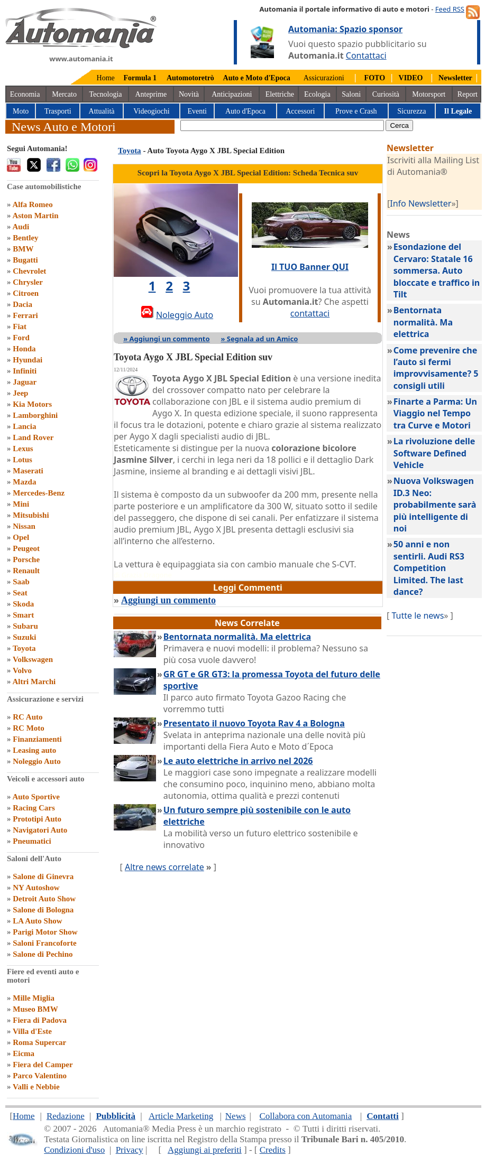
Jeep (20, 393)
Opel (21, 537)
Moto (21, 111)
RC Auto (27, 717)
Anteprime (151, 94)
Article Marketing (181, 1116)
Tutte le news (417, 615)
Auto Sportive (36, 796)
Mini (21, 504)
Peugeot (26, 548)
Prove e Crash (356, 111)
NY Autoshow (36, 887)
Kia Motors (32, 404)
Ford (21, 337)
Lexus (23, 448)
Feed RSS (449, 9)
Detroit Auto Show (44, 898)
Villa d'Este (32, 1031)
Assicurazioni (324, 78)
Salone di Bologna (43, 910)
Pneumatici (32, 841)
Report (467, 94)
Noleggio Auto (36, 761)
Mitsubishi (31, 515)
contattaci (310, 313)
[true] (282, 125)
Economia (25, 94)
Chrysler (28, 282)
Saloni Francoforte (44, 943)
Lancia (24, 426)
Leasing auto (34, 750)
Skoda (23, 604)
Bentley (25, 238)
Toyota (24, 648)
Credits (273, 1150)
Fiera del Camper (42, 1064)
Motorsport (428, 94)
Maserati (28, 470)
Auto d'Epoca (245, 111)
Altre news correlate (164, 867)
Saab (21, 581)
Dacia (22, 304)
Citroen (26, 293)
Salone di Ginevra (43, 876)
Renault (26, 570)
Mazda (24, 482)
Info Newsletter (420, 203)
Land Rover (33, 437)
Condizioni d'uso (74, 1150)
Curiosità (385, 94)
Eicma (23, 1053)
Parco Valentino (40, 1075)
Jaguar (24, 382)
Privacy (129, 1150)
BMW (23, 249)
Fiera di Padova (40, 1020)
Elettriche (280, 94)
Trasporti (57, 111)
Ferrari (25, 315)
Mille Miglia (33, 998)
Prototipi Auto (37, 819)
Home (106, 78)
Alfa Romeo (32, 204)
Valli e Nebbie (36, 1087)
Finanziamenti (37, 739)
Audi (20, 226)
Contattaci (366, 55)
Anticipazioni (232, 94)
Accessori (300, 111)
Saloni (351, 94)
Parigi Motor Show (45, 932)
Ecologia (317, 94)
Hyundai (27, 360)
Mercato (64, 94)
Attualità (102, 111)
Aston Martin (35, 215)
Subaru (25, 626)
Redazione (66, 1116)
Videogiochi (151, 111)
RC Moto (28, 728)
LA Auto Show (37, 921)
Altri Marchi (34, 681)
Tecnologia (105, 94)
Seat (20, 593)
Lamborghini (35, 415)
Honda (24, 348)
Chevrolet (29, 271)
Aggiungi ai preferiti (205, 1150)
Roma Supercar (39, 1042)
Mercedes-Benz (39, 493)
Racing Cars (34, 808)
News (235, 1116)
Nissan (24, 526)
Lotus (22, 459)
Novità (189, 94)
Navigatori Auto (40, 830)
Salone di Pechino (42, 954)
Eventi (197, 111)
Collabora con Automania (306, 1116)
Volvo (22, 670)
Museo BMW (35, 1009)
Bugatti (25, 260)
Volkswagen (33, 659)
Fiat (19, 326)
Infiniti (24, 371)
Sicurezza (411, 111)
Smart (23, 615)
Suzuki (24, 637)
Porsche (26, 559)
